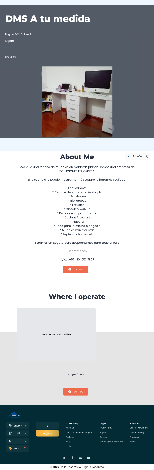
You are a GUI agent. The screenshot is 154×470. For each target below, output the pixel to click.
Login (47, 425)
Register (47, 433)
